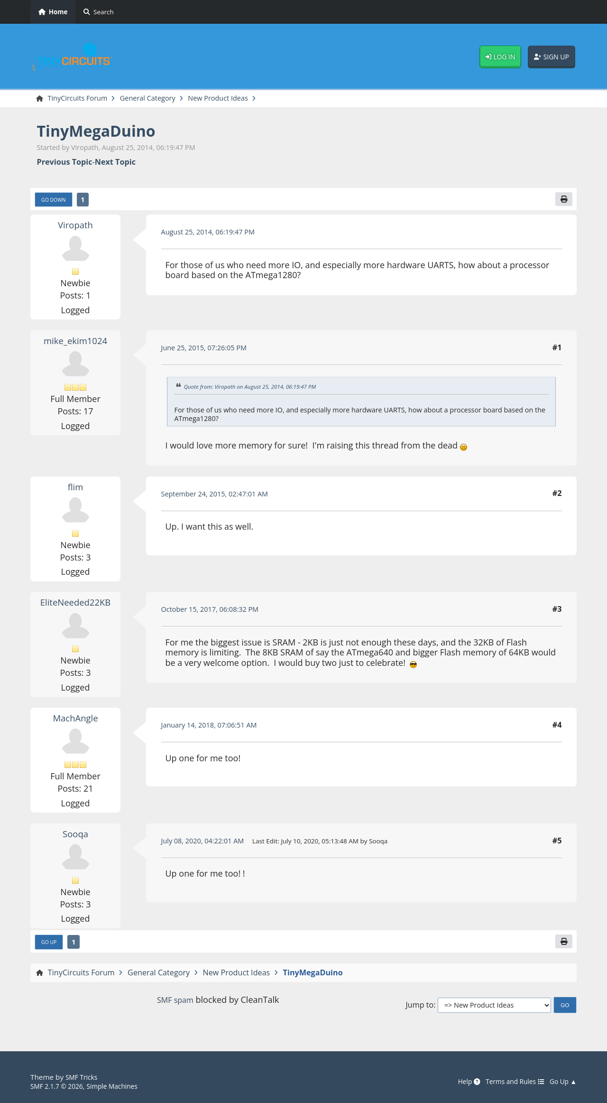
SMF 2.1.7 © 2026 (59, 1086)
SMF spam (175, 1004)
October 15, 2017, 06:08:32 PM (216, 612)
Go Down (56, 202)
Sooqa (75, 836)
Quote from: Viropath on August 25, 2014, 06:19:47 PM (258, 389)
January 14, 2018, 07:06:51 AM (214, 727)
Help (458, 1081)
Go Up (50, 945)
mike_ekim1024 (75, 343)
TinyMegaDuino (103, 131)
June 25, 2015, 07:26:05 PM (209, 350)
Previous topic (64, 163)
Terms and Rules (508, 1081)
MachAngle (75, 720)
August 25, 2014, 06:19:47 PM (213, 234)
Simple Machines (121, 1086)
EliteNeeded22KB (75, 604)
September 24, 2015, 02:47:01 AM (221, 496)
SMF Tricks (83, 1077)
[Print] (562, 201)
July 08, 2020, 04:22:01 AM (207, 843)
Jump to (419, 1009)
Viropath (75, 227)
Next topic (115, 163)
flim (75, 488)
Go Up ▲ (561, 1081)
